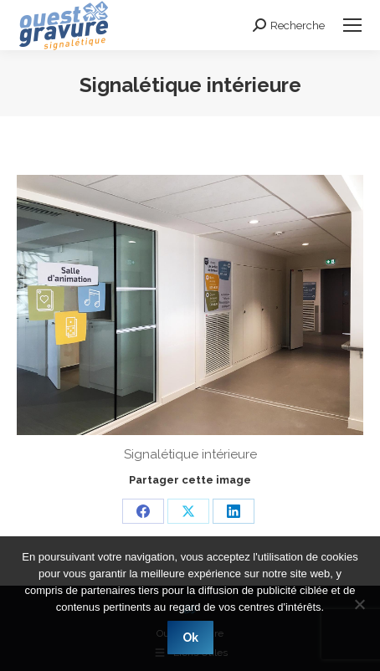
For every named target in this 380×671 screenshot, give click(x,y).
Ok (190, 637)
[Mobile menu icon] (352, 25)
